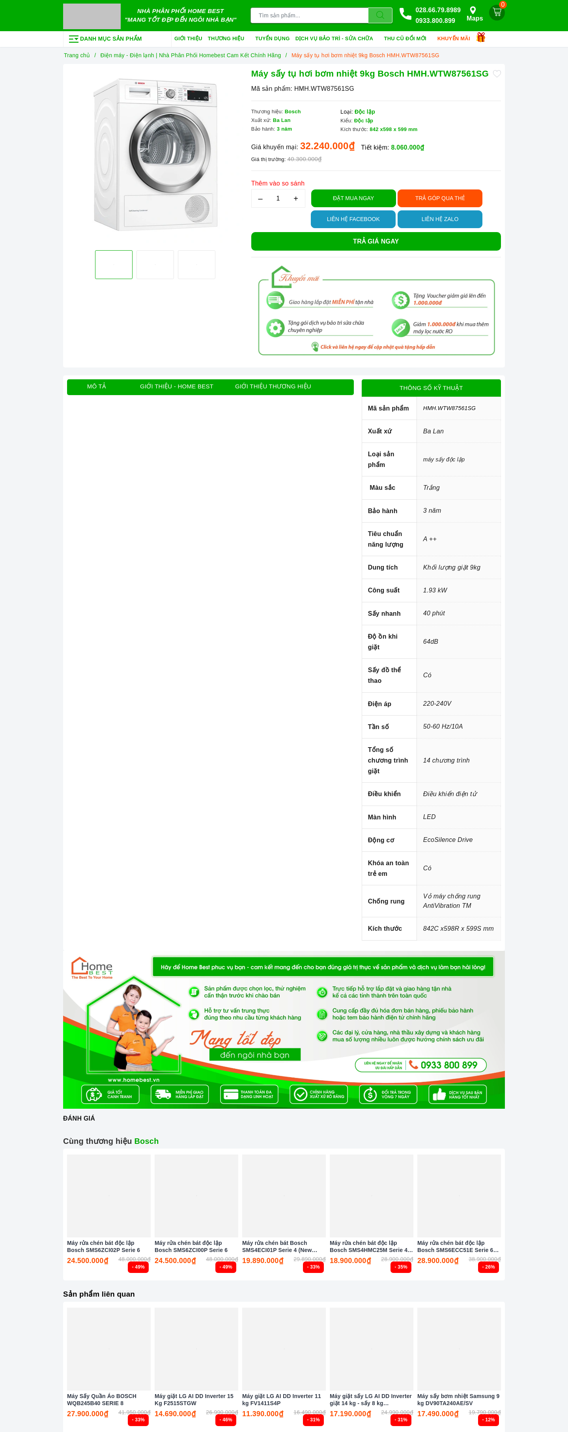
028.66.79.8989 (438, 9)
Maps (475, 13)
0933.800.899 (435, 20)
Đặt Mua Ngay (353, 196)
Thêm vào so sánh (278, 181)
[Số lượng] (278, 197)
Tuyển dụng (272, 37)
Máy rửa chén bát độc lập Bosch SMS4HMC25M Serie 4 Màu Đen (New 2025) (368, 1245)
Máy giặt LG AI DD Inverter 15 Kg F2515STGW (194, 1398)
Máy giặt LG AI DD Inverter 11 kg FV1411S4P (281, 1398)
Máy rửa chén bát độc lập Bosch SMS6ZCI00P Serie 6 (191, 1245)
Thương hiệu (229, 37)
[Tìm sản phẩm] (309, 15)
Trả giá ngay (376, 239)
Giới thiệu (188, 37)
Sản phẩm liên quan (101, 1292)
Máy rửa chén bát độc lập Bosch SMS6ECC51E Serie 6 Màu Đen (455, 1245)
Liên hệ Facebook (353, 217)
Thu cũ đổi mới (408, 37)
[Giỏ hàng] (497, 12)
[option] (155, 155)
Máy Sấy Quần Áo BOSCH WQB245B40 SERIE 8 (101, 1398)
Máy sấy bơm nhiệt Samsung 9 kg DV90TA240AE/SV (458, 1398)
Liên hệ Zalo (440, 217)
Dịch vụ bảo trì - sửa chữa (337, 37)
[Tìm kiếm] (380, 15)
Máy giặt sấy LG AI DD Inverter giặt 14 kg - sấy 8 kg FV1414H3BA (371, 1398)
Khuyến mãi (456, 37)
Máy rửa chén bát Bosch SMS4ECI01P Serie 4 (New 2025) (277, 1245)
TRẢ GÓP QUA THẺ (440, 196)
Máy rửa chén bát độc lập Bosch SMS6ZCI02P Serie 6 (103, 1245)
